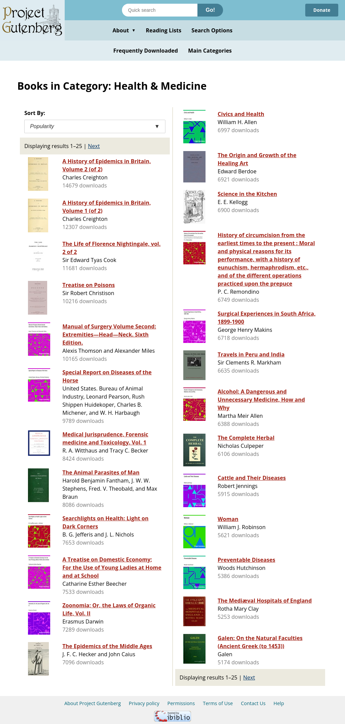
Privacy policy (144, 703)
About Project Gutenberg (92, 703)
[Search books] (159, 10)
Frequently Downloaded (145, 50)
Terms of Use (218, 703)
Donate (321, 10)
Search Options (211, 30)
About (124, 30)
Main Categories (210, 50)
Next (94, 146)
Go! (210, 10)
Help (279, 703)
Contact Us (253, 703)
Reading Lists (164, 30)
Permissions (181, 703)
